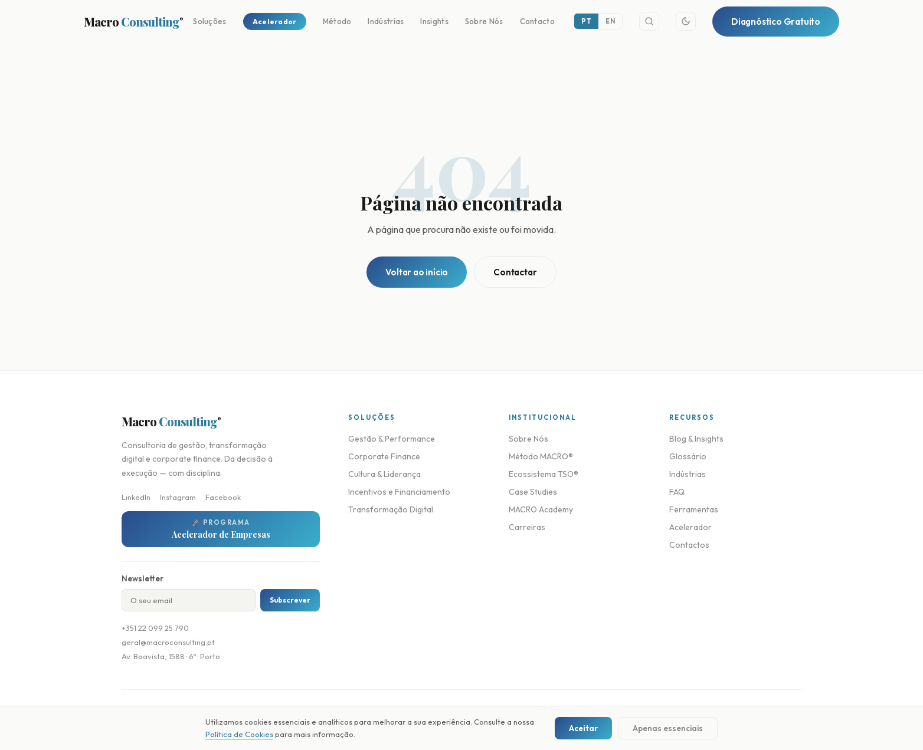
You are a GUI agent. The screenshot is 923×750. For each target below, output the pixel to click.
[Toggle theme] (686, 21)
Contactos (689, 545)
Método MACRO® (541, 456)
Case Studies (533, 491)
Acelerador (275, 21)
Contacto (537, 21)
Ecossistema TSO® (543, 474)
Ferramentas (693, 509)
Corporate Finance (384, 456)
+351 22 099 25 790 (155, 628)
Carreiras (527, 527)
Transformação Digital (390, 509)
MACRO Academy (541, 509)
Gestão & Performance (391, 438)
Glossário (687, 456)
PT (586, 21)
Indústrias (386, 21)
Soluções (209, 21)
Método (337, 21)
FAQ (677, 491)
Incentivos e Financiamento (399, 491)
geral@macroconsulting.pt (168, 642)
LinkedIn (136, 497)
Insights (434, 21)
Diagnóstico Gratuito (775, 21)
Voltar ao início (416, 272)
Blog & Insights (696, 438)
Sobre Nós (484, 21)
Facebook (223, 497)
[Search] (649, 21)
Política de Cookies (239, 734)
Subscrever (290, 600)
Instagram (178, 497)
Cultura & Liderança (384, 474)
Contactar (514, 272)
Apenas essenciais (668, 728)
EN (610, 21)
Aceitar (583, 728)
